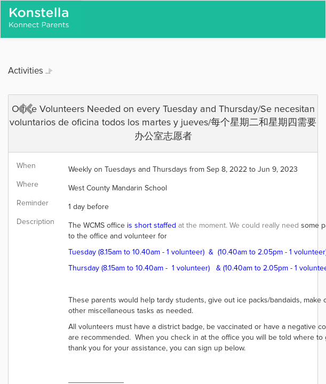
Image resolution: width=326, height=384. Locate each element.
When (26, 166)
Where (27, 184)
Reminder (33, 203)
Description (35, 222)
